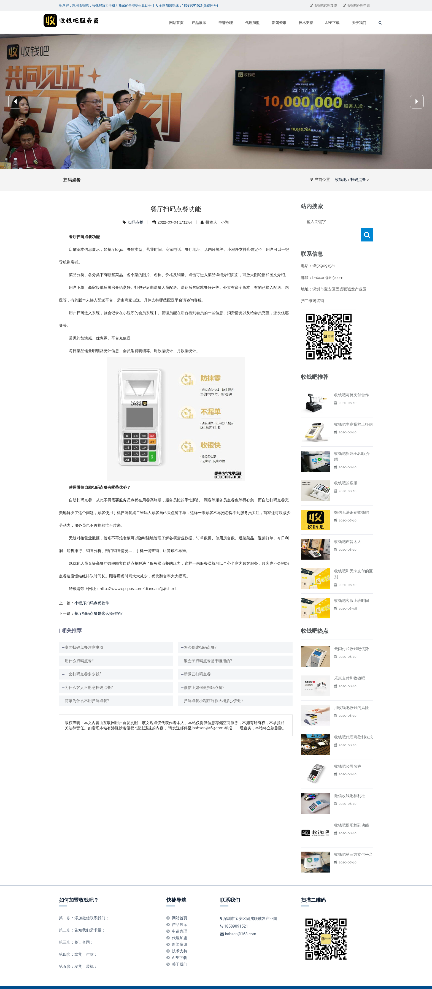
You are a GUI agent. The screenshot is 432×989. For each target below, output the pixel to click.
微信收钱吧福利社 (349, 782)
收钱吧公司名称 (347, 753)
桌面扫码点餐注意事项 (84, 647)
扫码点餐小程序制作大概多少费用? (214, 701)
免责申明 (129, 981)
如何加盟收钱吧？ (79, 887)
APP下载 (317, 23)
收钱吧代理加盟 (323, 5)
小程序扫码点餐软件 (91, 603)
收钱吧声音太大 (347, 528)
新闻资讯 (263, 23)
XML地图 (320, 981)
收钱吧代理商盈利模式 (353, 724)
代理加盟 (236, 23)
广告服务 (164, 981)
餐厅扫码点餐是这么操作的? (98, 613)
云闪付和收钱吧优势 (351, 635)
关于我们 (343, 23)
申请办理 (210, 23)
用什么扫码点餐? (79, 661)
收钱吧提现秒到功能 (351, 812)
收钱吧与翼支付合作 (351, 381)
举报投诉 (112, 981)
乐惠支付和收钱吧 (349, 665)
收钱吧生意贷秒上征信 (353, 411)
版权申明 (146, 981)
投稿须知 (181, 981)
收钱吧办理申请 (356, 5)
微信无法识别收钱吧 (351, 499)
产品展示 (183, 23)
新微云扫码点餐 (197, 674)
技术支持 (290, 23)
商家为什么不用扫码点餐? (87, 701)
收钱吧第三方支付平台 (353, 841)
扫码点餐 (358, 179)
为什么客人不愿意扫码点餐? (89, 687)
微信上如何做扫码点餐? (204, 687)
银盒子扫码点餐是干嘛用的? (208, 661)
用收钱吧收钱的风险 (351, 694)
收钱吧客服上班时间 (351, 587)
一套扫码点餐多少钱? (83, 674)
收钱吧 (341, 179)
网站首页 (160, 23)
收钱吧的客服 (345, 470)
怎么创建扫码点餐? (200, 647)
